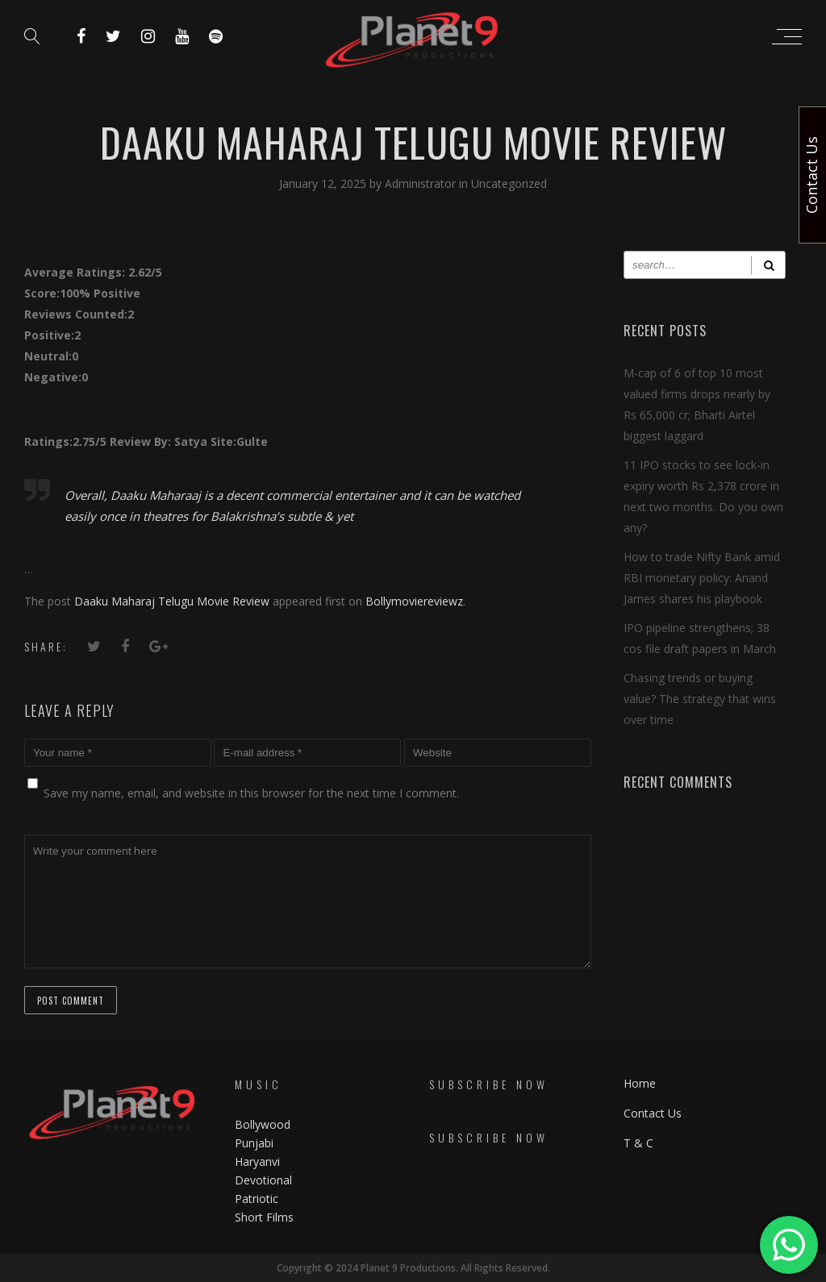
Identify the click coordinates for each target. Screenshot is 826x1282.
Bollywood (262, 1124)
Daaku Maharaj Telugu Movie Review (171, 601)
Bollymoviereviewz (414, 601)
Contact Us (653, 1113)
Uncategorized (509, 183)
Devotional (263, 1180)
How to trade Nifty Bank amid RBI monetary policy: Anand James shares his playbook (702, 577)
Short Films (264, 1217)
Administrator (422, 183)
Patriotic (258, 1198)
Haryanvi (257, 1161)
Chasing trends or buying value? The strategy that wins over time (700, 698)
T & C (638, 1143)
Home (640, 1083)
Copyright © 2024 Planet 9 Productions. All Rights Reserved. (413, 1268)
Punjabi (254, 1143)
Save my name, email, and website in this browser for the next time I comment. (251, 793)
